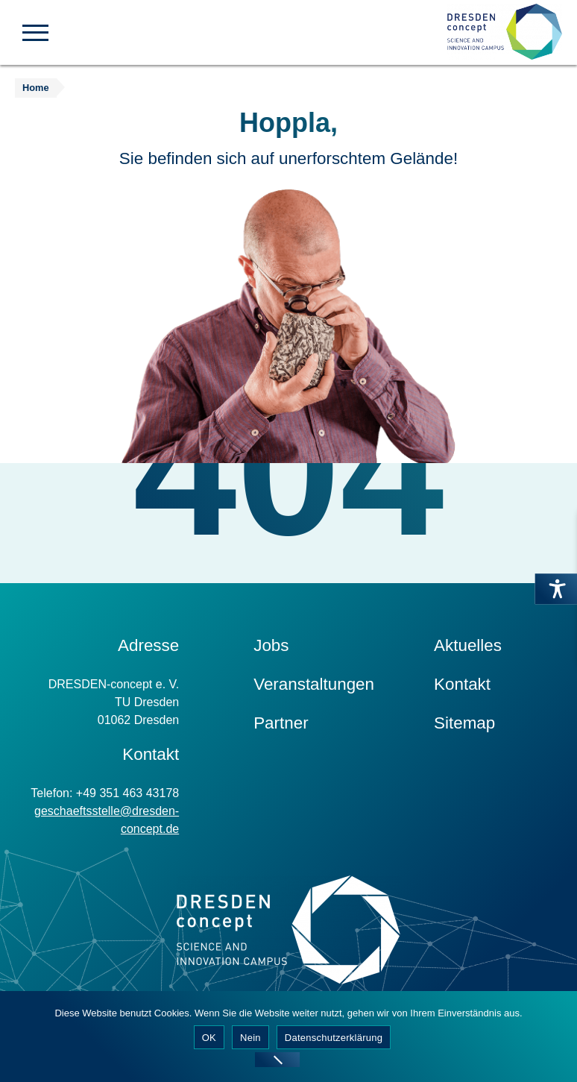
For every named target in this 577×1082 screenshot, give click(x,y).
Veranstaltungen (313, 684)
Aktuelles (468, 645)
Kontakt (462, 684)
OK (209, 1037)
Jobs (270, 645)
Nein (250, 1037)
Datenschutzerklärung (333, 1037)
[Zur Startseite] (504, 32)
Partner (280, 723)
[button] (35, 31)
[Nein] (277, 1059)
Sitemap (464, 723)
